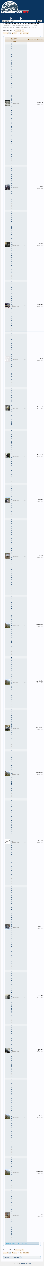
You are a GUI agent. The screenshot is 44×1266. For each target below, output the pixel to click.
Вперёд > (26, 33)
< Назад (18, 30)
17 (12, 33)
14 (4, 33)
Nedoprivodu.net (26, 1263)
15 (7, 33)
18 (15, 33)
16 (10, 33)
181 (21, 33)
